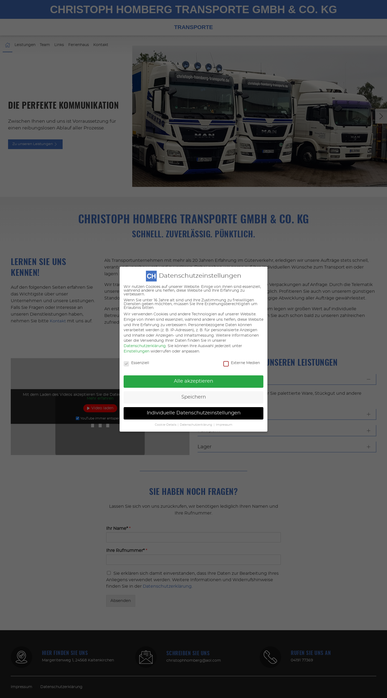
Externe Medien (241, 353)
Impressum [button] (224, 415)
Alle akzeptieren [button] (193, 371)
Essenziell (136, 353)
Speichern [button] (193, 387)
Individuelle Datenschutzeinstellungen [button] (194, 403)
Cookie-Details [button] (165, 415)
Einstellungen (136, 341)
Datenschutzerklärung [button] (196, 415)
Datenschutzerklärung (145, 336)
